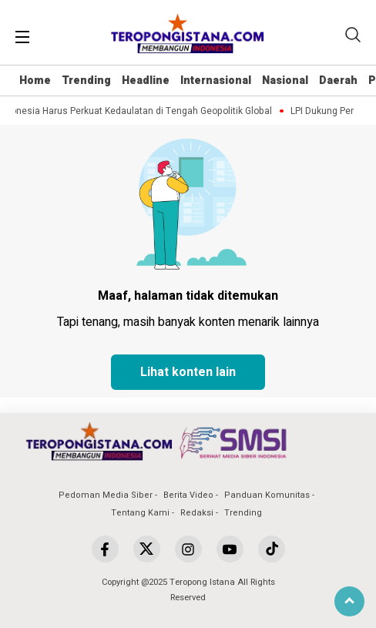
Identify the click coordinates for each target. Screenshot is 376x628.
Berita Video (188, 495)
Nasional (285, 80)
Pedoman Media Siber (106, 495)
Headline (146, 80)
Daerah (338, 80)
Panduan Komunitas (267, 495)
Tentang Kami (140, 513)
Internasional (215, 80)
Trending (86, 80)
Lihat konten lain (188, 372)
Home (35, 80)
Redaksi (196, 513)
